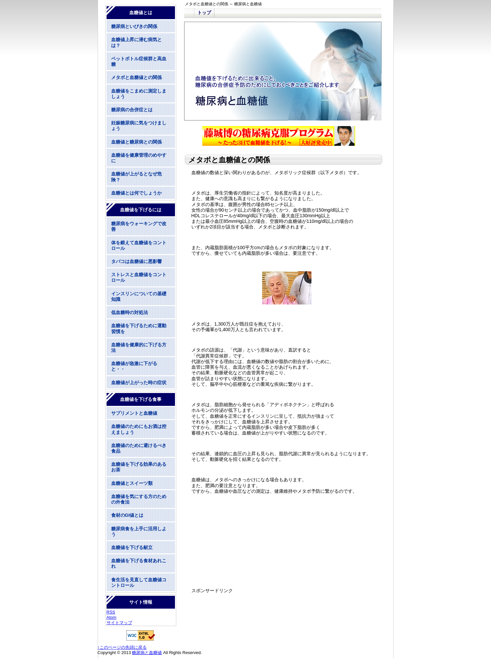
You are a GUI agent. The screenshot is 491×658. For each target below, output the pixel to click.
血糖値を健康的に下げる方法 (138, 347)
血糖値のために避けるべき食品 (138, 448)
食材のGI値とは (127, 515)
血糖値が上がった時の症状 (138, 382)
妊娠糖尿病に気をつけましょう (138, 125)
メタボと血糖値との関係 (136, 77)
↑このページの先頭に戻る (122, 647)
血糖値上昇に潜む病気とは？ (136, 42)
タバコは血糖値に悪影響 (136, 261)
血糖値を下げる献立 (132, 547)
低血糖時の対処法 (129, 312)
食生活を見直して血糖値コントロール (138, 582)
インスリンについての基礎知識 (138, 296)
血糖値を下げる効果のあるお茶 (138, 466)
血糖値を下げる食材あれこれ (138, 563)
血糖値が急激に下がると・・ (134, 366)
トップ (204, 12)
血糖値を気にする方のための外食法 (138, 499)
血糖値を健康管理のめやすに (138, 157)
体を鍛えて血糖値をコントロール (138, 245)
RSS (111, 612)
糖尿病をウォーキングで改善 (138, 226)
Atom (111, 617)
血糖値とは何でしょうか (136, 193)
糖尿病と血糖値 (147, 652)
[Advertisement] (283, 551)
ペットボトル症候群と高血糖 (138, 61)
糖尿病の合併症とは (132, 109)
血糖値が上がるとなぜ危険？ (136, 176)
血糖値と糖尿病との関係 (136, 142)
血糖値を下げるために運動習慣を (138, 328)
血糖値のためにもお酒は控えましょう (138, 429)
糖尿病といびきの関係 (134, 26)
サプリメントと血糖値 (134, 413)
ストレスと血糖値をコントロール (138, 277)
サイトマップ (119, 622)
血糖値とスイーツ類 (132, 483)
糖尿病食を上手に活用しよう (138, 531)
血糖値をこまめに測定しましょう (138, 93)
